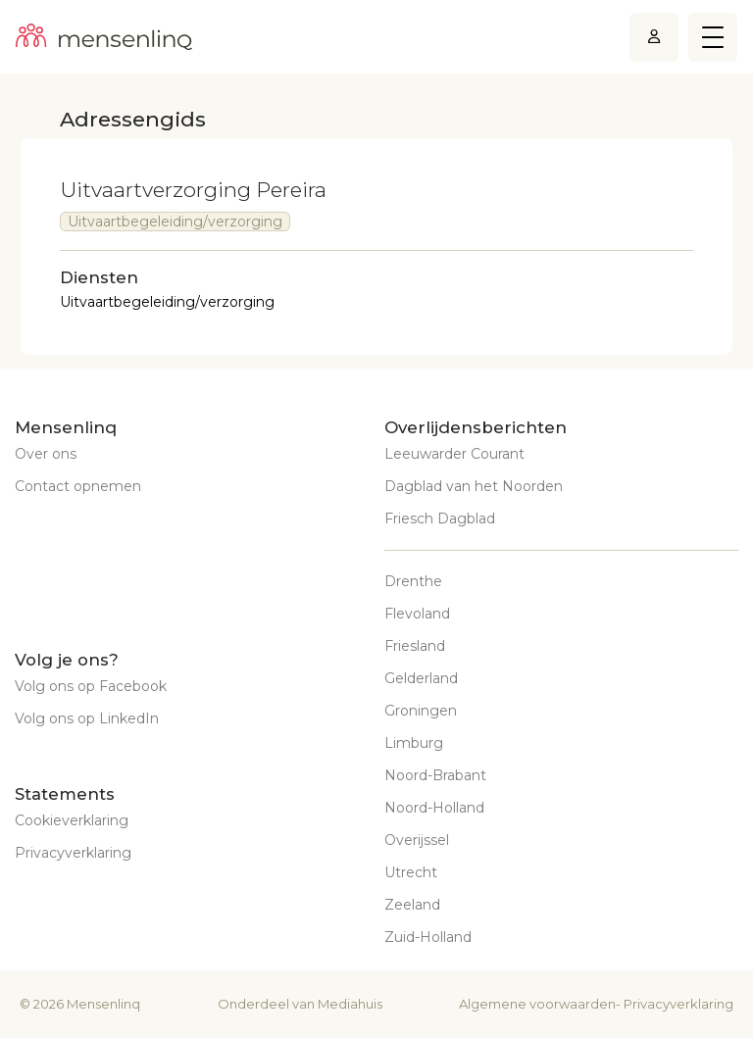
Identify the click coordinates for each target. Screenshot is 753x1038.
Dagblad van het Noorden (473, 486)
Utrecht (410, 872)
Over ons (45, 454)
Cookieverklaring (71, 820)
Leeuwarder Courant (454, 454)
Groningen (420, 710)
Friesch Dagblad (439, 518)
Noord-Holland (434, 807)
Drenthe (413, 581)
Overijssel (416, 840)
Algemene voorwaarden (537, 1004)
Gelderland (421, 678)
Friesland (414, 646)
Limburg (413, 743)
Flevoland (417, 613)
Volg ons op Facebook (91, 686)
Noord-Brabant (435, 775)
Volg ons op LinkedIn (87, 718)
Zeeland (412, 905)
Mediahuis (350, 1004)
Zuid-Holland (428, 937)
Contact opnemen (78, 486)
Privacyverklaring (73, 853)
